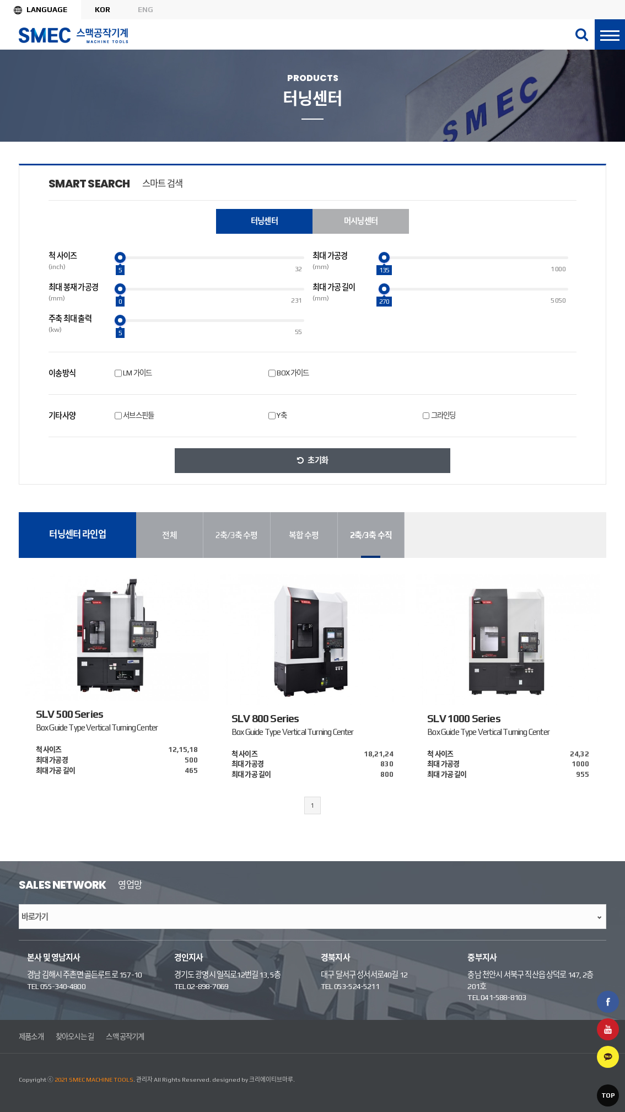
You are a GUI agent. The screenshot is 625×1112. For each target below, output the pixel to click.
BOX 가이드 (293, 372)
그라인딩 (443, 415)
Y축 (281, 415)
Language (46, 9)
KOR (102, 9)
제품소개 (31, 1036)
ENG (145, 9)
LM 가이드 (137, 372)
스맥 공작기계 (125, 1036)
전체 (169, 535)
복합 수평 (304, 535)
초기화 (318, 460)
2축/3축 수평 (236, 535)
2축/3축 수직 (371, 535)
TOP (608, 1095)
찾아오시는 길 (75, 1036)
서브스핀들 (138, 415)
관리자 (144, 1079)
